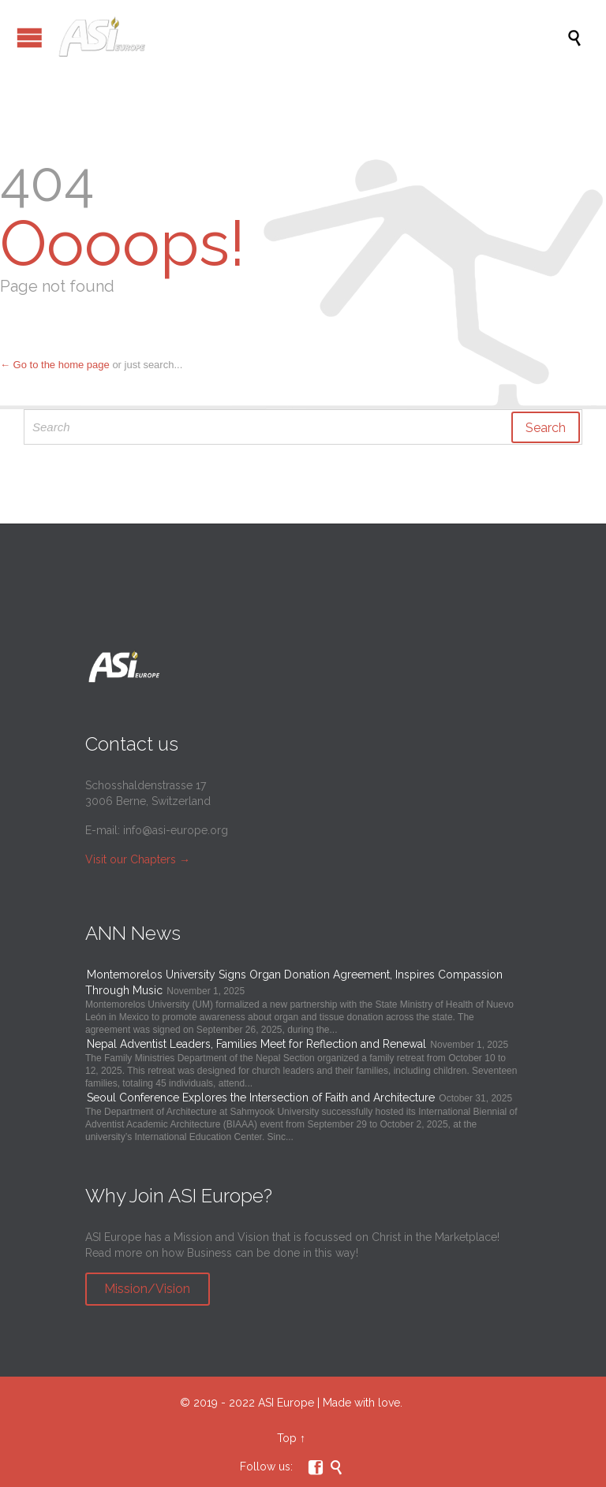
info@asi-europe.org (175, 830)
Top (287, 1438)
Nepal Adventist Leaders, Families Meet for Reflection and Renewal (256, 1044)
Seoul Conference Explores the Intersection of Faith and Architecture (261, 1097)
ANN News (133, 933)
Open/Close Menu (29, 37)
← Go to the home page (55, 365)
